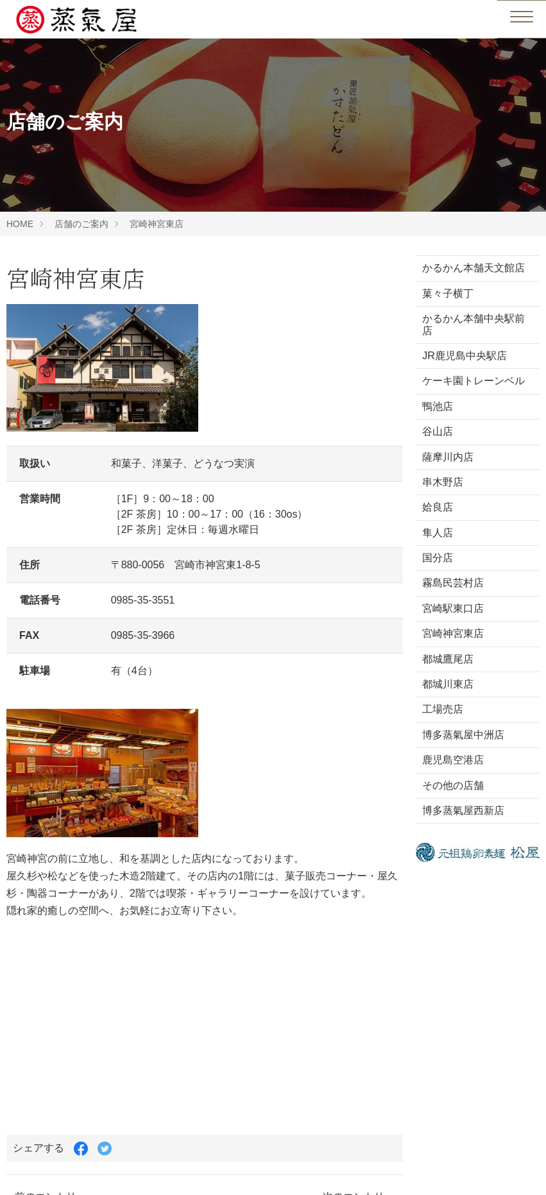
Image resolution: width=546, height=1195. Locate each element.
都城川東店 (447, 684)
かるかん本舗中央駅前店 (473, 324)
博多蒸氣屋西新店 (463, 810)
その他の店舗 (453, 785)
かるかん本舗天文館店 (473, 267)
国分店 (437, 557)
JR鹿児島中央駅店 (464, 355)
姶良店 (437, 507)
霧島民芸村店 (453, 582)
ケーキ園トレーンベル (473, 380)
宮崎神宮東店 (156, 224)
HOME (19, 224)
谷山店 (437, 431)
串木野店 (442, 482)
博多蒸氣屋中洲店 (463, 734)
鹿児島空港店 (453, 759)
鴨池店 (437, 406)
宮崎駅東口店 (453, 608)
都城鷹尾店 (447, 659)
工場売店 (442, 709)
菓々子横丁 (447, 293)
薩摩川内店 (447, 457)
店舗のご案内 (81, 224)
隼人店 (437, 532)
